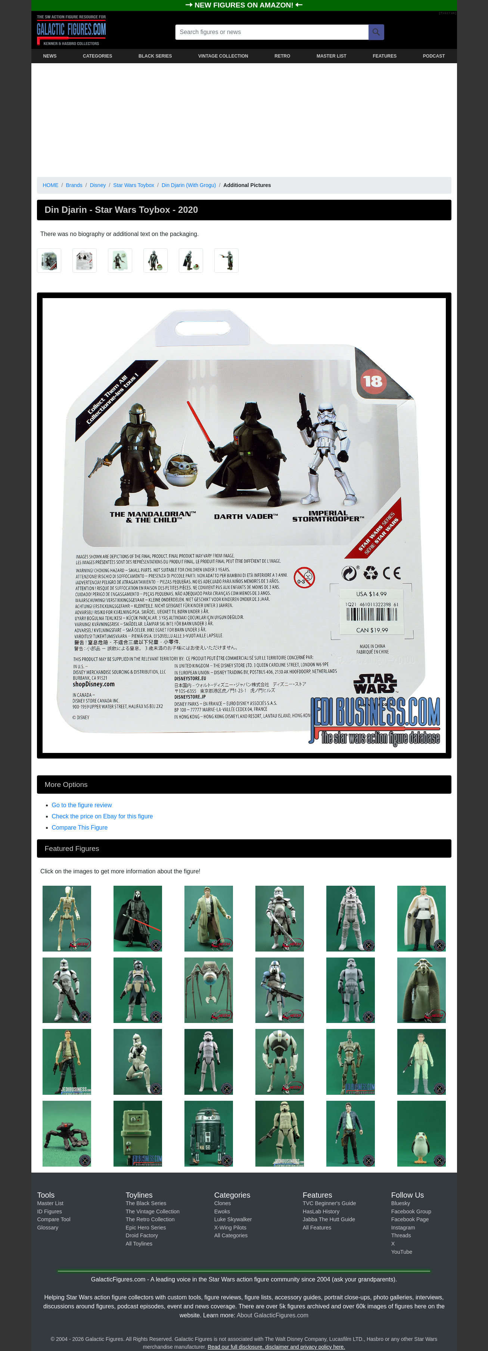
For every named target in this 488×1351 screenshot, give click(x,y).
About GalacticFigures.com (272, 1315)
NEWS (50, 56)
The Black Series (146, 1203)
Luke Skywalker (233, 1219)
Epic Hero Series (146, 1228)
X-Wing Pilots (230, 1228)
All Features (317, 1228)
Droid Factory (142, 1235)
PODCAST (434, 56)
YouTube (402, 1252)
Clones (222, 1203)
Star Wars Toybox (133, 185)
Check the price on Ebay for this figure (102, 816)
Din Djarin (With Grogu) (189, 185)
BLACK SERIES (155, 56)
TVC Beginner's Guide (329, 1203)
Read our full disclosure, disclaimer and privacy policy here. (276, 1347)
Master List (50, 1203)
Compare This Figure (80, 827)
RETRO (282, 56)
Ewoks (222, 1211)
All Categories (231, 1235)
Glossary (48, 1228)
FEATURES (385, 56)
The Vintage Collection (153, 1211)
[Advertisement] (244, 118)
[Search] (376, 32)
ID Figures (49, 1211)
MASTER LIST (331, 56)
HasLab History (321, 1211)
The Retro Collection (150, 1219)
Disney (98, 185)
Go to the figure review (82, 805)
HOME (51, 185)
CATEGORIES (97, 56)
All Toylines (139, 1244)
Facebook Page (410, 1219)
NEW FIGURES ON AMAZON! (245, 5)
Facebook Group (411, 1211)
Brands (74, 185)
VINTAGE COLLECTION (223, 56)
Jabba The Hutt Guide (329, 1219)
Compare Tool (54, 1219)
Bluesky (400, 1203)
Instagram (403, 1228)
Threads (401, 1235)
